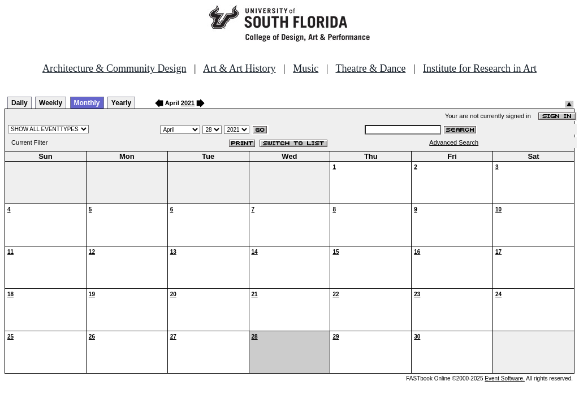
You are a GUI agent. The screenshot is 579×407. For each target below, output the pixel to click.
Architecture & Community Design (114, 68)
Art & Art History (239, 68)
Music (305, 68)
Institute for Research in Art (480, 68)
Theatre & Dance (370, 68)
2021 (188, 102)
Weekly (50, 103)
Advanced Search (453, 142)
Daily (19, 103)
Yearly (121, 103)
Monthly (87, 103)
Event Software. (505, 378)
